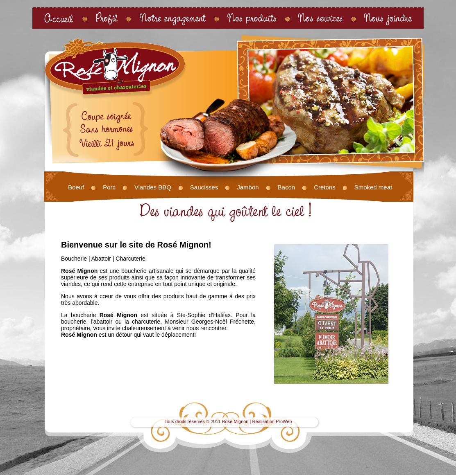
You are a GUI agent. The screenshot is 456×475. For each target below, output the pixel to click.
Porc (109, 187)
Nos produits (252, 18)
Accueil (59, 18)
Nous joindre (388, 18)
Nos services (320, 18)
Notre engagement (173, 18)
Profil (107, 18)
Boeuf (76, 187)
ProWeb (284, 421)
